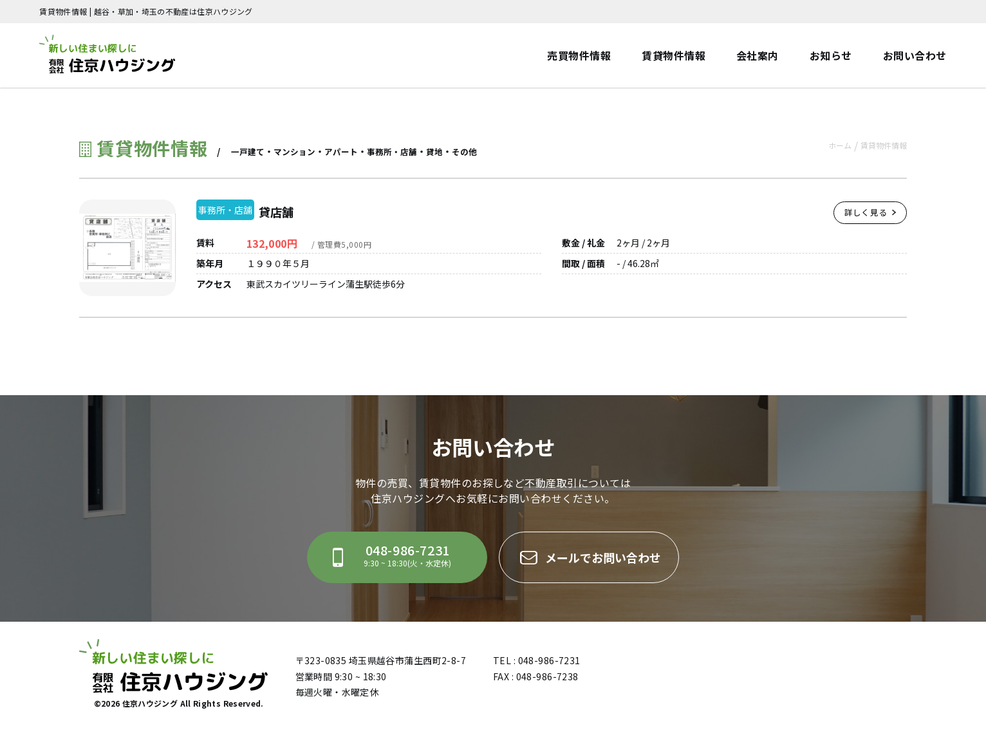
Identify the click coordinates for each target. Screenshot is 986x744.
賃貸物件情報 (673, 55)
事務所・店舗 (402, 151)
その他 (478, 151)
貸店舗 (293, 210)
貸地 (447, 151)
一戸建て (249, 151)
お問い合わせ (915, 55)
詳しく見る (868, 217)
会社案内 (757, 55)
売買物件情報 (579, 55)
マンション (298, 151)
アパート (348, 151)
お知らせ (831, 55)
